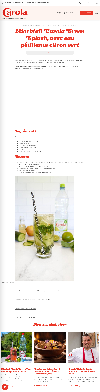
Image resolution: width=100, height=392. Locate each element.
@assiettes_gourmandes (40, 62)
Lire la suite (40, 385)
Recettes (37, 25)
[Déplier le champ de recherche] (97, 3)
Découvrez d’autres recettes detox (50, 291)
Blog (31, 25)
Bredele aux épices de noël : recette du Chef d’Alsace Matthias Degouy (47, 371)
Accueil (25, 25)
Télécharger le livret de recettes (25, 308)
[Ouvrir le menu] (96, 13)
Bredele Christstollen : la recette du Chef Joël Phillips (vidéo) (81, 371)
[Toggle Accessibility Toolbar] (4, 387)
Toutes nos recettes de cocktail (25, 317)
